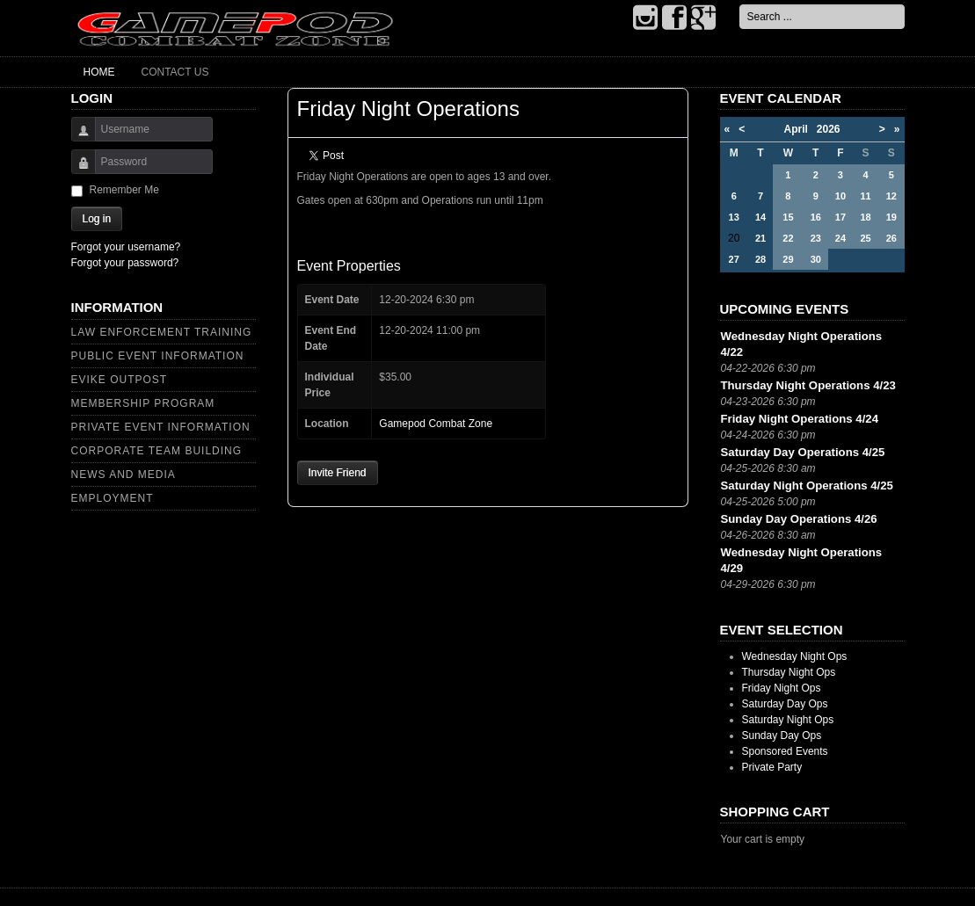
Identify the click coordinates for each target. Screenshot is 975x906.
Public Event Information (157, 356)
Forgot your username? (126, 247)
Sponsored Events (785, 751)
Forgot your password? (125, 263)
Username (76, 137)
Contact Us (175, 72)
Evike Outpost (119, 379)
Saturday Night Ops (788, 720)
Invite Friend (338, 473)
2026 (828, 129)
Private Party (772, 767)
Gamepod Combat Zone (435, 423)
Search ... (739, 4)
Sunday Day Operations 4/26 (799, 518)
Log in (97, 219)
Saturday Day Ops (785, 704)
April (799, 129)
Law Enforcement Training (161, 332)
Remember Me (124, 190)
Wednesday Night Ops (795, 656)
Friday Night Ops (781, 688)
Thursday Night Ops (789, 672)
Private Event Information (161, 427)
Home (99, 72)
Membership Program (143, 403)
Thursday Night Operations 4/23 (808, 385)
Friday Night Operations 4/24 (800, 418)
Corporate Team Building (157, 451)
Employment (112, 498)
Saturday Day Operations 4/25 (803, 452)
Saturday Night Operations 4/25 (807, 485)
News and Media (123, 474)
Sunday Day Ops (782, 735)
